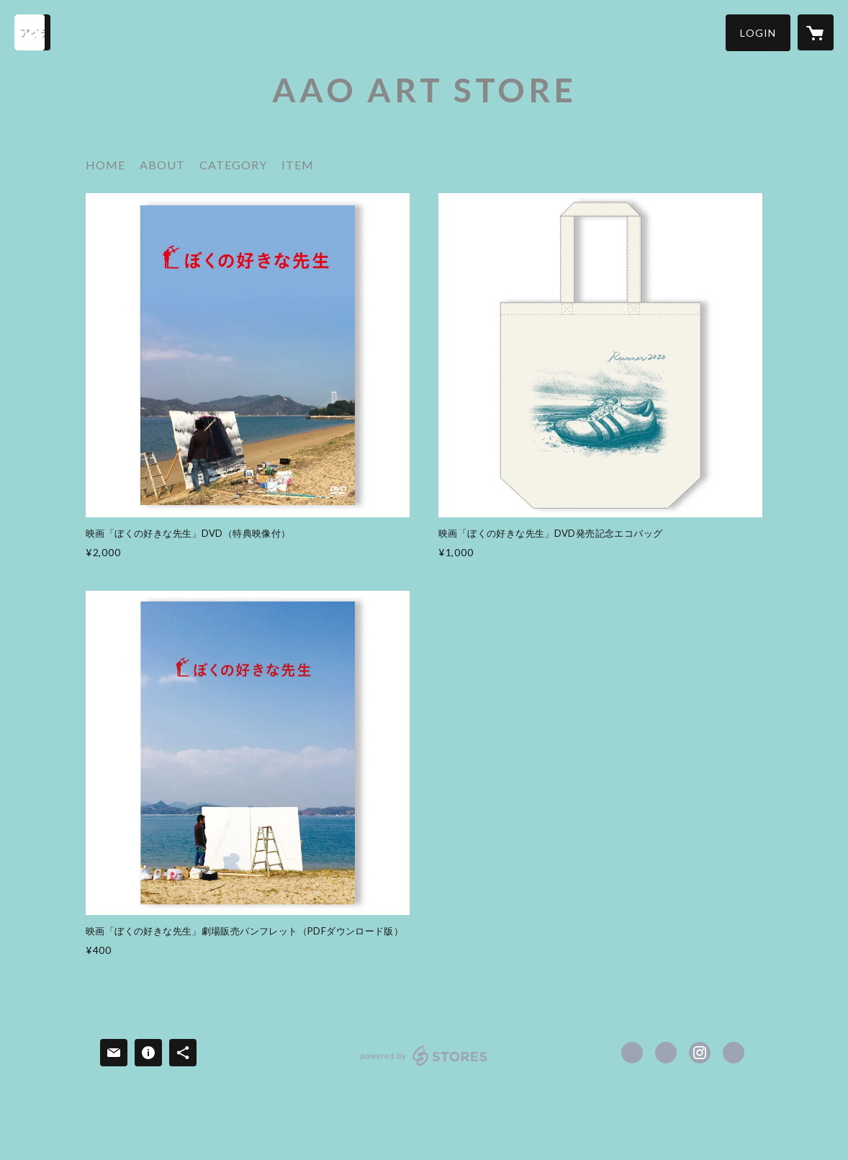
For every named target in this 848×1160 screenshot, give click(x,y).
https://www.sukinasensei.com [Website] (733, 1052)
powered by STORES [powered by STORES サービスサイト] (424, 1065)
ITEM (297, 164)
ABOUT (162, 164)
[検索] (32, 32)
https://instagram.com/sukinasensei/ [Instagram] (700, 1052)
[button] (758, 32)
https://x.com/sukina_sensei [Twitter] (666, 1052)
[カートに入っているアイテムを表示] (816, 32)
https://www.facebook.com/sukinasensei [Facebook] (632, 1052)
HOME (105, 164)
